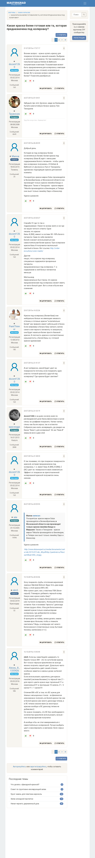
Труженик (14, 113)
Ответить (61, 35)
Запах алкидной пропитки (22, 799)
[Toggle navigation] (85, 3)
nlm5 (15, 590)
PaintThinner (14, 328)
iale (15, 517)
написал (36, 516)
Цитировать (46, 88)
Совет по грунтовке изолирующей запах (28, 789)
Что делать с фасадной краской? (25, 784)
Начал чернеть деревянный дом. (25, 804)
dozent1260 (14, 65)
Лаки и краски (24, 12)
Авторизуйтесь (19, 766)
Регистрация (79, 38)
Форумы (11, 12)
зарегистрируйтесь (38, 766)
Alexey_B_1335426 (14, 669)
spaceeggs (14, 426)
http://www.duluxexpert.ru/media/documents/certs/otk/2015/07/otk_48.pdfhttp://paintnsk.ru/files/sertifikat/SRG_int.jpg (44, 552)
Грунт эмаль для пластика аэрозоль (26, 794)
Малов (15, 156)
